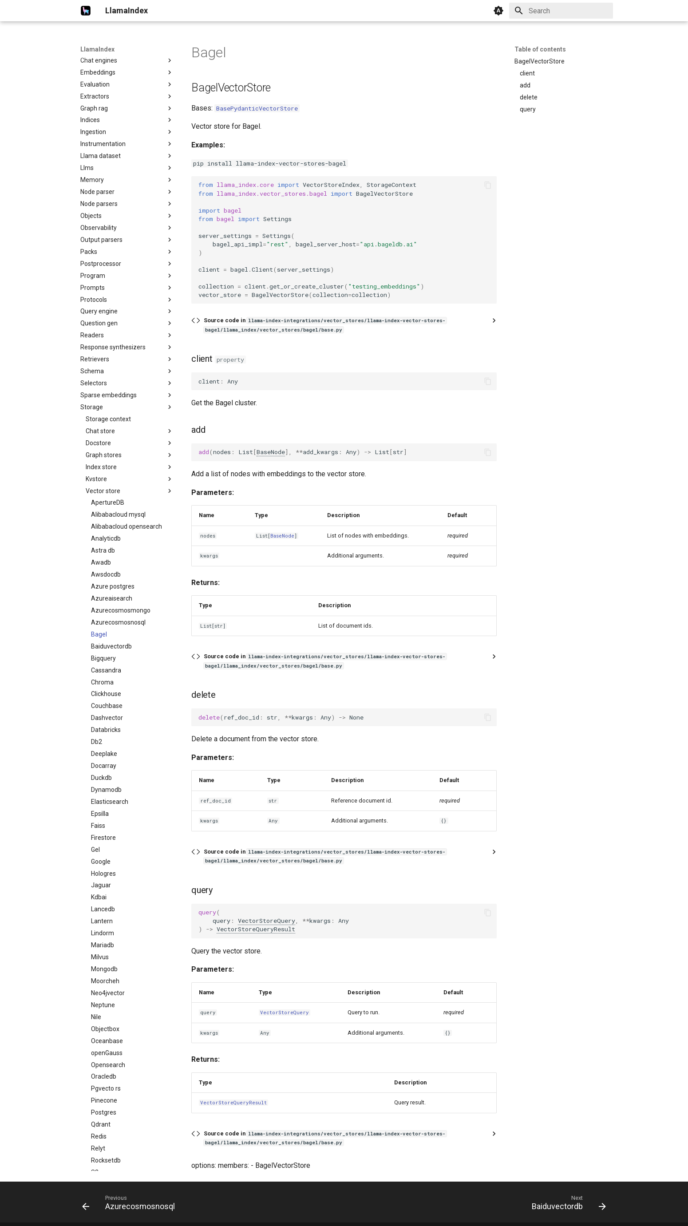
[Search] (561, 11)
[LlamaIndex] (86, 11)
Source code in (325, 324)
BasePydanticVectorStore (257, 108)
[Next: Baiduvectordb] (566, 1204)
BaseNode (271, 452)
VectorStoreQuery (266, 921)
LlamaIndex (97, 49)
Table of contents (540, 49)
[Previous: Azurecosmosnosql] (131, 1204)
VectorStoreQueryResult (256, 929)
